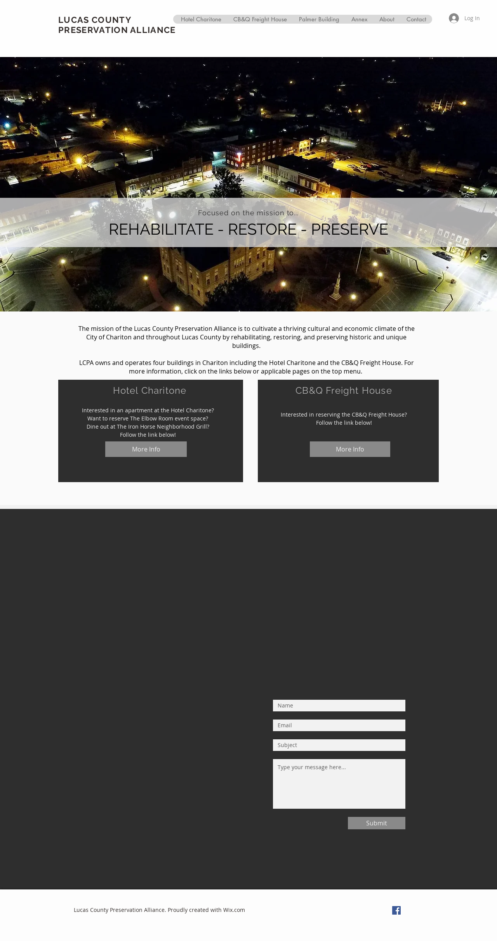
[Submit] (376, 823)
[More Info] (146, 449)
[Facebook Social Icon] (396, 910)
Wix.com (234, 909)
